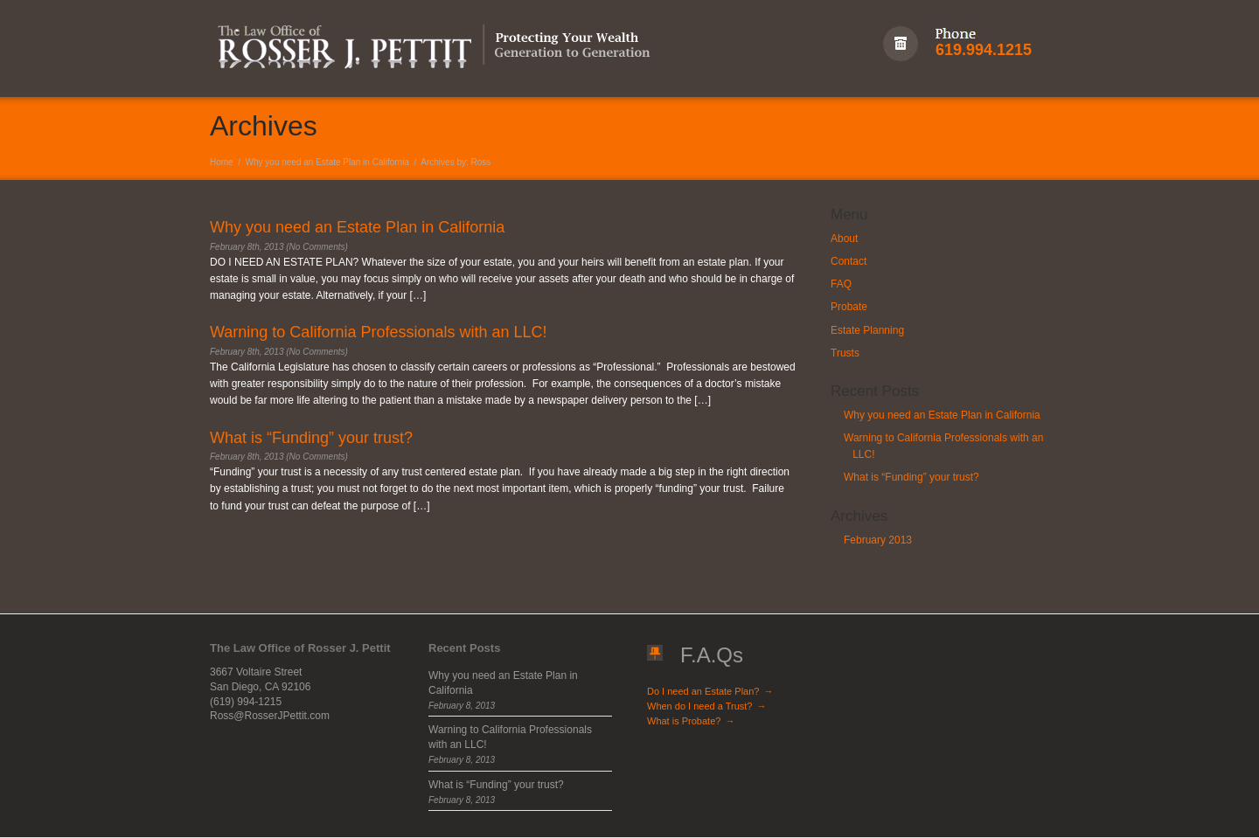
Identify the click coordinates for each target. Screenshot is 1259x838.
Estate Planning (867, 330)
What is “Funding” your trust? (911, 477)
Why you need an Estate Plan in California (327, 162)
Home (221, 162)
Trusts (845, 353)
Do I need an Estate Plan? (710, 691)
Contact (848, 261)
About (844, 238)
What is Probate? (690, 721)
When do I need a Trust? (706, 706)
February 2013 (878, 540)
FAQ (841, 284)
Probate (849, 307)
